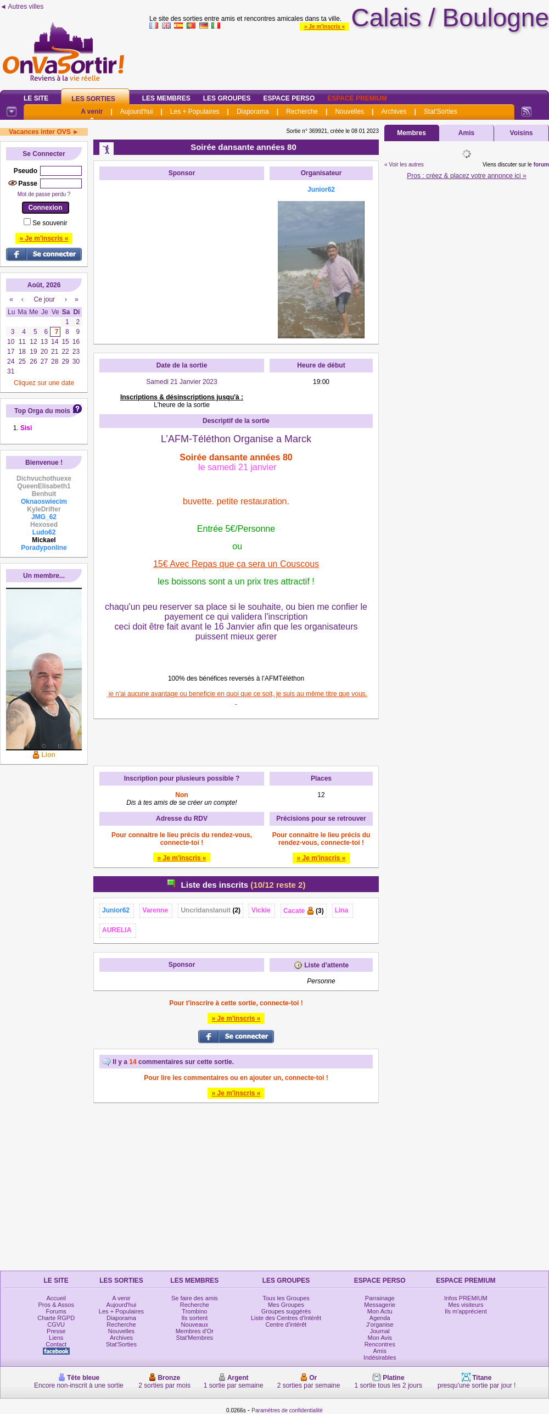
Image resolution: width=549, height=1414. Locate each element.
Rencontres (380, 1344)
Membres (411, 133)
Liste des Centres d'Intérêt (286, 1318)
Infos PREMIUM (466, 1298)
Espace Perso (289, 98)
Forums (56, 1311)
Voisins (521, 133)
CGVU (56, 1324)
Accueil (55, 1298)
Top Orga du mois (42, 411)
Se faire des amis (194, 1298)
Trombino (194, 1311)
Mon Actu (380, 1311)
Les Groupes (227, 98)
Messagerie (379, 1304)
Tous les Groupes (286, 1298)
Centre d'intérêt (286, 1324)
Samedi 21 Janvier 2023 (181, 382)
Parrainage (380, 1298)
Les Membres (166, 98)
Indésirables (379, 1357)
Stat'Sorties (440, 111)
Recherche (302, 111)
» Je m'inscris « (324, 27)
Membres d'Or (195, 1331)
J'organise (380, 1324)
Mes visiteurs (465, 1304)
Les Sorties (93, 99)
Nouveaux (195, 1324)
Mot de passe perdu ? (44, 194)
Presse (56, 1331)
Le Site (36, 98)
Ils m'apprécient (466, 1311)
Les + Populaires (195, 111)
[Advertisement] (181, 254)
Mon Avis (380, 1337)
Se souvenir (49, 223)
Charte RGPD (56, 1318)
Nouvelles (349, 111)
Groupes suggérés (286, 1311)
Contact (56, 1344)
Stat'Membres (195, 1337)
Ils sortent (195, 1318)
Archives (393, 111)
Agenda (379, 1318)
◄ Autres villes (21, 6)
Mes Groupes (286, 1304)
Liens (56, 1337)
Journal (380, 1331)
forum (541, 165)
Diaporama (253, 111)
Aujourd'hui (136, 111)
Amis (466, 133)
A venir (92, 111)
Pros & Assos (56, 1304)
